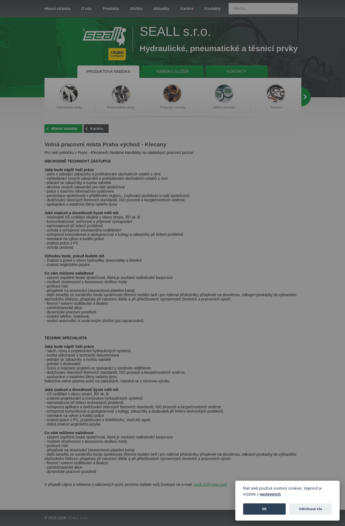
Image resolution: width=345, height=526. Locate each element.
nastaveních (270, 494)
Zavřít (256, 64)
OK (264, 509)
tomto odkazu (235, 48)
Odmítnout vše (310, 509)
